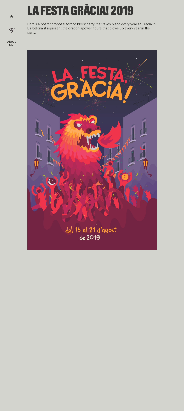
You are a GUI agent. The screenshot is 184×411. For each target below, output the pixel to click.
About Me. (11, 43)
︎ (12, 16)
